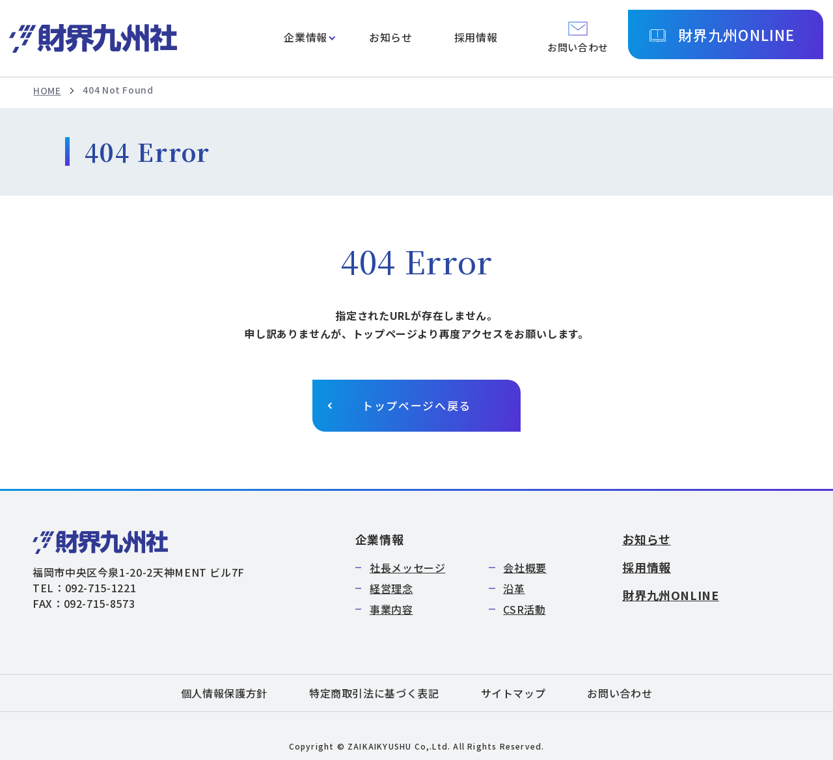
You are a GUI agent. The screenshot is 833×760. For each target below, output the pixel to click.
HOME (47, 90)
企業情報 (305, 37)
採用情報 (476, 37)
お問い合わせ (619, 693)
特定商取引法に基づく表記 (374, 693)
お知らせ (391, 37)
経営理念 (391, 588)
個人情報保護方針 (224, 693)
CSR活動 (524, 609)
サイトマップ (513, 693)
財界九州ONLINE (736, 34)
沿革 (514, 588)
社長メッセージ (407, 567)
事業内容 (391, 609)
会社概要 (525, 567)
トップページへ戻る (416, 405)
